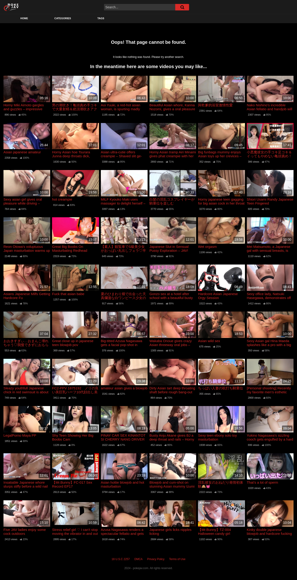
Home (24, 18)
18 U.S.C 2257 (120, 559)
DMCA (138, 559)
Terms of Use (177, 559)
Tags (100, 18)
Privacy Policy (155, 559)
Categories (62, 18)
